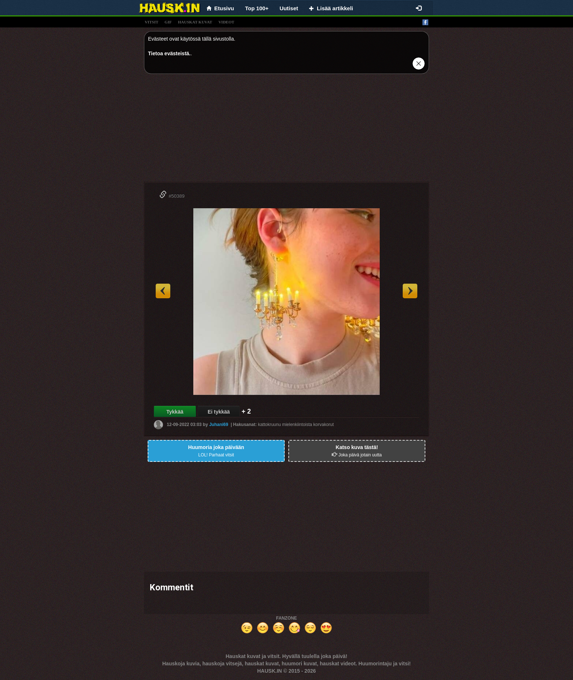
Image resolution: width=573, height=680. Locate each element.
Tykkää (174, 412)
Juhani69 (218, 424)
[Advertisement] (286, 130)
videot (226, 22)
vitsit (151, 22)
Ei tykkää (219, 412)
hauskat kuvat (195, 22)
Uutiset (289, 8)
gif (168, 22)
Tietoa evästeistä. (169, 53)
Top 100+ (257, 8)
